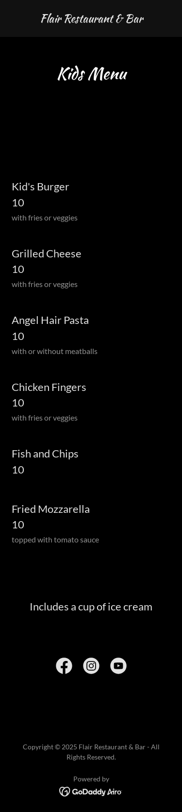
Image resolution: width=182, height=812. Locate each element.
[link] (91, 19)
